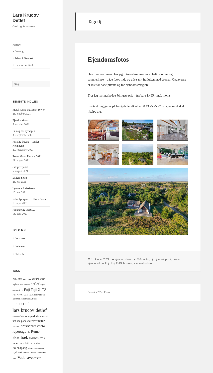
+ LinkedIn (18, 254)
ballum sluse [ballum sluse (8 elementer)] (38, 278)
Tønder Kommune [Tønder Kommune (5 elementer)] (37, 352)
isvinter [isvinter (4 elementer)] (39, 295)
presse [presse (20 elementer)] (25, 326)
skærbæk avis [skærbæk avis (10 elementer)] (37, 337)
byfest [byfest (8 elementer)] (15, 284)
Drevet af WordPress (99, 292)
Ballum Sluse (19, 177)
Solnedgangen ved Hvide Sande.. (30, 199)
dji (152, 259)
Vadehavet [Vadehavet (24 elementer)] (26, 357)
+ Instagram (18, 246)
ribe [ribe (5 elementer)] (28, 332)
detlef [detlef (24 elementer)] (35, 284)
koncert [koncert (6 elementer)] (16, 298)
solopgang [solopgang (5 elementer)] (32, 348)
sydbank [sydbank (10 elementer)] (17, 352)
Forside (16, 44)
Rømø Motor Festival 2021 (26, 156)
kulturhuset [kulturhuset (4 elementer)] (25, 299)
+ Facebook (19, 238)
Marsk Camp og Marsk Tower (28, 109)
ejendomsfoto (123, 259)
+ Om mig (17, 51)
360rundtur (142, 259)
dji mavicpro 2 (163, 259)
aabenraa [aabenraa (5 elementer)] (27, 279)
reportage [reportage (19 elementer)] (19, 331)
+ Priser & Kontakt (22, 58)
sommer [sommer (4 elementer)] (40, 348)
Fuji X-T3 (116, 263)
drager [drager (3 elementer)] (42, 284)
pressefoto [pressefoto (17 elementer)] (37, 326)
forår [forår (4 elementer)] (21, 290)
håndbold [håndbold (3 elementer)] (32, 295)
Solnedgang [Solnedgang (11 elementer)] (19, 347)
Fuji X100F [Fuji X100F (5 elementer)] (17, 294)
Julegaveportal (20, 167)
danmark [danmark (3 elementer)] (27, 284)
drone (176, 259)
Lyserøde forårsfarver (23, 188)
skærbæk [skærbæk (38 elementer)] (20, 337)
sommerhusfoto (142, 263)
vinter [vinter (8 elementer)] (37, 357)
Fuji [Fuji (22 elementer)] (27, 290)
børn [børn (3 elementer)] (21, 284)
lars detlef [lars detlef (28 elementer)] (20, 303)
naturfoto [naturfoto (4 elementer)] (16, 326)
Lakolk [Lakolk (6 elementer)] (33, 298)
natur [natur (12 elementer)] (41, 320)
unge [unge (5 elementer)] (14, 358)
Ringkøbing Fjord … (23, 209)
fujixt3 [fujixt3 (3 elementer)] (26, 295)
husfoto (127, 263)
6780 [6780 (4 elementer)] (20, 279)
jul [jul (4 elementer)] (44, 295)
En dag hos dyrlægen (23, 131)
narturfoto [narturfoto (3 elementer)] (16, 316)
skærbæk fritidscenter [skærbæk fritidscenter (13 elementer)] (26, 343)
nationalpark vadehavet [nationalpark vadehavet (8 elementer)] (25, 320)
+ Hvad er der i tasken (24, 65)
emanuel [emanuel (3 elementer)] (15, 290)
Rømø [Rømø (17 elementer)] (35, 331)
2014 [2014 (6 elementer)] (14, 279)
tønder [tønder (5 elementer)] (26, 352)
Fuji (107, 263)
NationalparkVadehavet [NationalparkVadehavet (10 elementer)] (34, 316)
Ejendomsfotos (20, 120)
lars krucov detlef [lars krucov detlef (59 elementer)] (29, 310)
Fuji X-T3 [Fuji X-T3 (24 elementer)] (38, 289)
